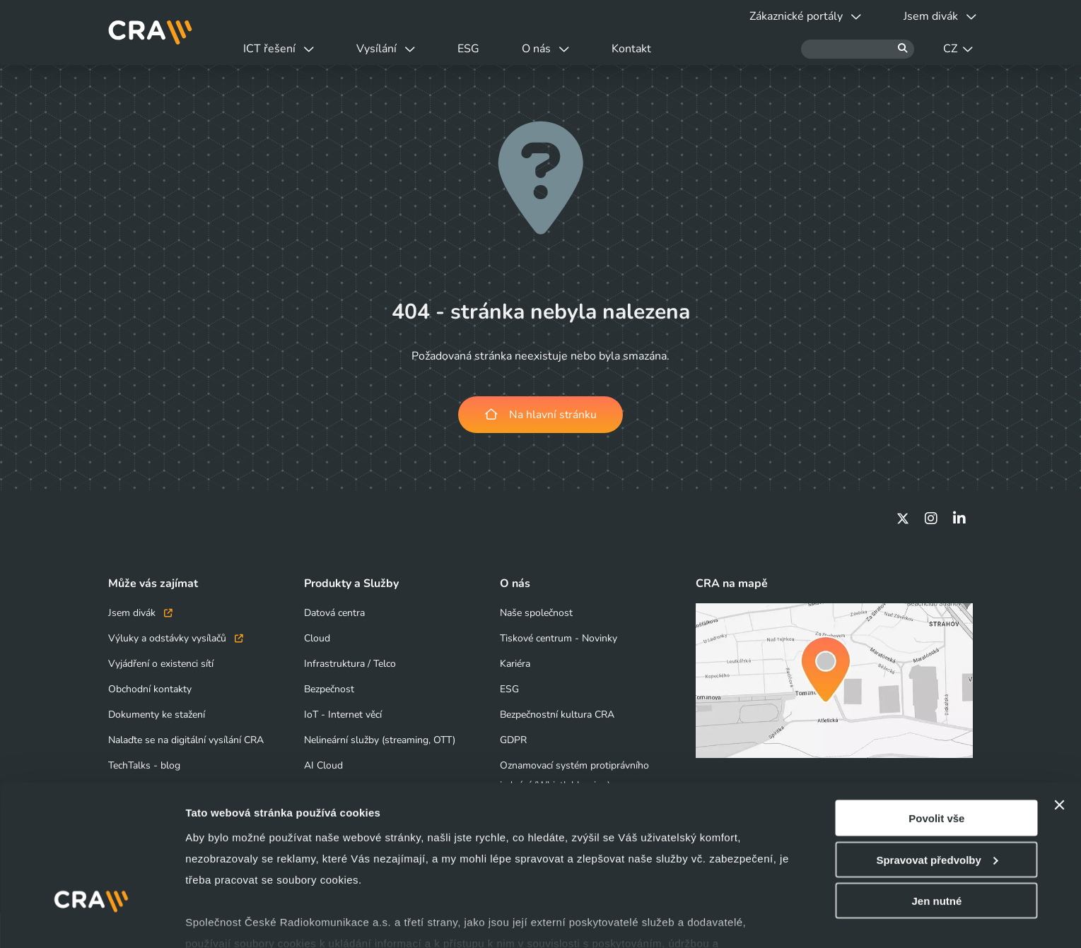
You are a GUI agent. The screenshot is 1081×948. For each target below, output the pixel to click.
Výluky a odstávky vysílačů (175, 638)
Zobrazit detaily (224, 920)
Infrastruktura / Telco (350, 663)
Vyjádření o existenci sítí (161, 663)
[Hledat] (857, 49)
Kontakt (657, 49)
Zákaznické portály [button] (797, 16)
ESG (483, 49)
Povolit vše (936, 748)
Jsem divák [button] (937, 16)
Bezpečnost (329, 689)
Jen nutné (936, 830)
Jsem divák (140, 613)
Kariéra (515, 663)
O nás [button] (566, 49)
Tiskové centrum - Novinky (558, 638)
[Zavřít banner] (1059, 735)
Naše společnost (536, 613)
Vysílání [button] (395, 49)
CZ (958, 49)
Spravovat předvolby (937, 789)
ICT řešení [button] (282, 49)
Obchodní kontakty (150, 689)
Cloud (317, 638)
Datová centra (334, 613)
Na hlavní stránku (540, 414)
